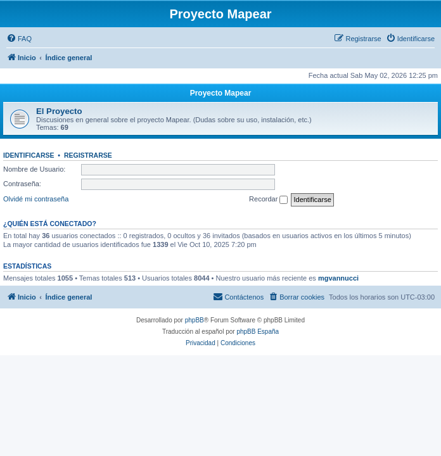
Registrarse (88, 155)
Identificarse (28, 155)
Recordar (268, 199)
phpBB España (257, 331)
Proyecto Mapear (221, 93)
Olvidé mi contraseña (35, 199)
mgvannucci (338, 278)
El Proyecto (59, 111)
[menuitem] (19, 38)
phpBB (194, 320)
